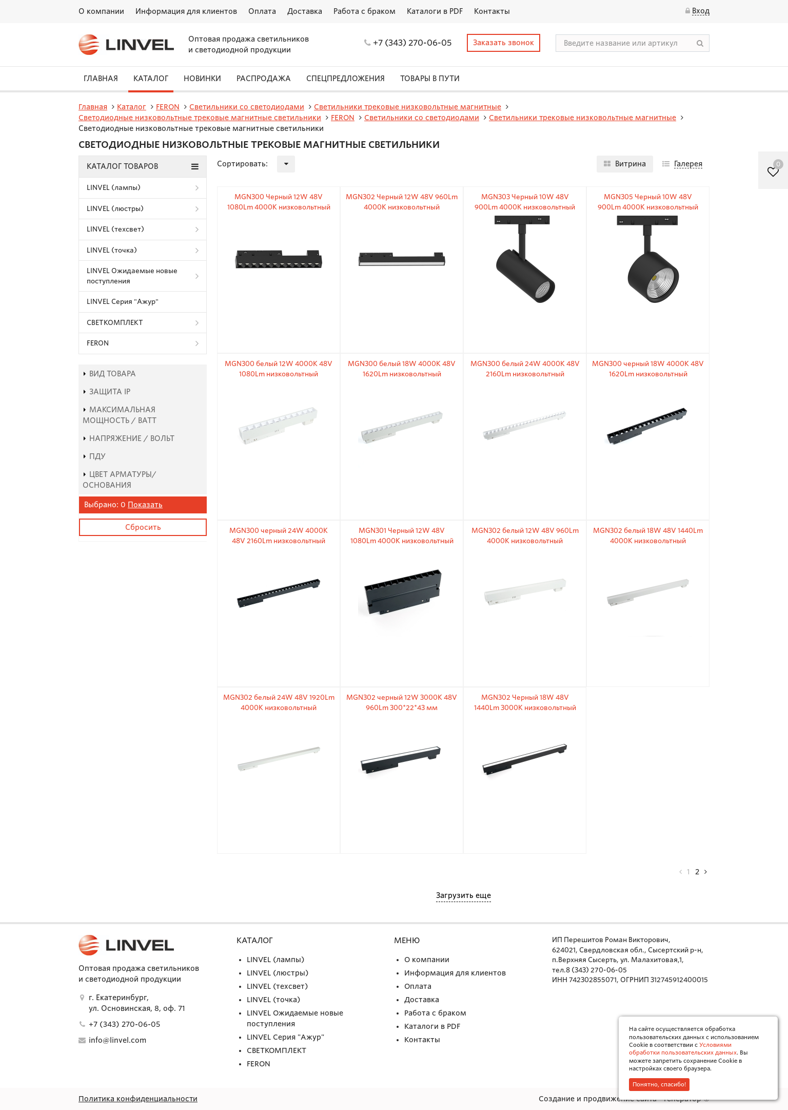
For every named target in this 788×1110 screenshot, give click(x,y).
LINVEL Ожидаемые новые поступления (132, 276)
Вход (701, 11)
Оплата (262, 11)
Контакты (492, 11)
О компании (101, 11)
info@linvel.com (117, 1040)
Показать (145, 505)
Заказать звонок (503, 43)
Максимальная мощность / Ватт (119, 415)
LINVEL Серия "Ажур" (123, 301)
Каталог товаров (143, 166)
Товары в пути (430, 78)
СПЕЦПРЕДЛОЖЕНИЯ (345, 78)
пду (94, 456)
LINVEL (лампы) (114, 188)
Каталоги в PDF (435, 11)
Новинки (202, 78)
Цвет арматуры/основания (119, 479)
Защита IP (106, 392)
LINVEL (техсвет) (115, 229)
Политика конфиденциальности (138, 1099)
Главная (101, 78)
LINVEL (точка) (112, 250)
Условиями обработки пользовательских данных (683, 1048)
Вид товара (109, 374)
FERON (98, 343)
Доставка (304, 11)
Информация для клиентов (186, 11)
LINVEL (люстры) (115, 209)
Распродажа (264, 78)
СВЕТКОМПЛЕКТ (115, 323)
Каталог (150, 78)
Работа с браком (364, 11)
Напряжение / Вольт (128, 438)
